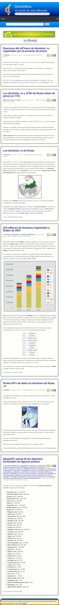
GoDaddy (46, 404)
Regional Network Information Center (32, 209)
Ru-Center (6, 438)
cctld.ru (36, 201)
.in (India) (32, 472)
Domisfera (23, 7)
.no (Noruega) (26, 475)
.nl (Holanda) (17, 475)
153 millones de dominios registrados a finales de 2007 (26, 229)
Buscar (47, 24)
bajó (24, 62)
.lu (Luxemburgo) (41, 473)
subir (5, 109)
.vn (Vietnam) (27, 478)
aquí (11, 444)
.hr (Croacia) (51, 470)
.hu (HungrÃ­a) (7, 472)
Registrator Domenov (9, 213)
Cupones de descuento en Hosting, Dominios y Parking (32, 14)
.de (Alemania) (41, 468)
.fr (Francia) (32, 470)
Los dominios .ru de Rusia (18, 150)
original (35, 444)
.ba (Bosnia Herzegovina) (10, 467)
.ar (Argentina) (24, 465)
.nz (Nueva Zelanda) (37, 475)
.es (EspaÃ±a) (14, 234)
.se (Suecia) (50, 476)
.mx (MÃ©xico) (52, 473)
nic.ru (4, 203)
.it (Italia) (46, 472)
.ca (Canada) (39, 467)
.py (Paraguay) (22, 476)
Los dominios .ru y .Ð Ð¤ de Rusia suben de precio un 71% (29, 94)
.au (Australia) (41, 465)
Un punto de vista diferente (31, 10)
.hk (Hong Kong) (42, 470)
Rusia (4, 162)
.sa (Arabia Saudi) (40, 476)
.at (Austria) (32, 465)
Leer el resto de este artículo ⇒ (11, 217)
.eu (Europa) (15, 470)
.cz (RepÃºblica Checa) (29, 468)
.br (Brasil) (31, 467)
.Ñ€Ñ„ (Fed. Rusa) (8, 100)
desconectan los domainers (25, 248)
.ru (22, 395)
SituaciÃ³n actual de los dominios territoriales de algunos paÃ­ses (23, 460)
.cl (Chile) (11, 468)
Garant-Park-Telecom (9, 211)
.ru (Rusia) (6, 55)
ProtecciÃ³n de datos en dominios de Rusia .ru (28, 384)
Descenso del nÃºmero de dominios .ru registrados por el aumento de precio (26, 49)
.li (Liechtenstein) (30, 473)
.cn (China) (6, 234)
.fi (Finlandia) (24, 470)
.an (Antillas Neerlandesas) (11, 465)
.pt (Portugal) (13, 476)
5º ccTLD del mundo (48, 121)
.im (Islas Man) (24, 472)
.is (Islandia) (39, 472)
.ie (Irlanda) (15, 472)
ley (12, 430)
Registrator (19, 211)
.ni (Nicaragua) (8, 475)
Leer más (18, 603)
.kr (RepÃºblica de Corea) (16, 473)
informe (7, 358)
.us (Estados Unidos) (16, 478)
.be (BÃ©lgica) (23, 467)
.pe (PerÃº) (47, 475)
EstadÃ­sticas (31, 234)
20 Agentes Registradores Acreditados (23, 206)
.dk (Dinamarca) (51, 468)
